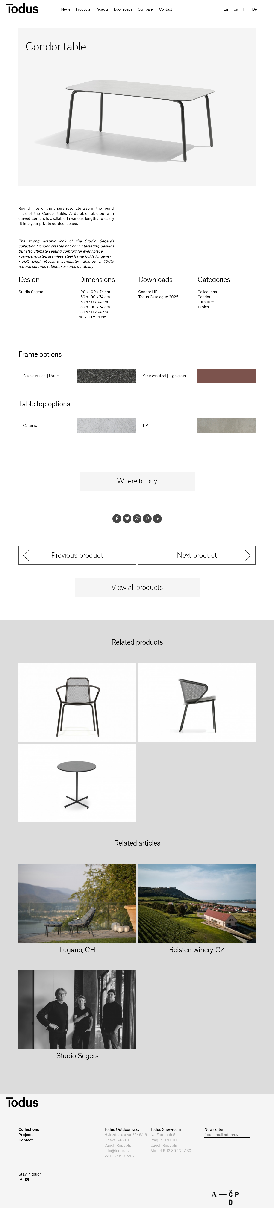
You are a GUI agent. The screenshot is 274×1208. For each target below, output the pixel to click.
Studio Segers (30, 292)
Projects (102, 9)
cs (235, 9)
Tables (203, 307)
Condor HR (148, 292)
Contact (165, 9)
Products (83, 9)
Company (146, 9)
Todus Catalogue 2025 (158, 297)
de (254, 9)
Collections (207, 292)
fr (245, 9)
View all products (137, 587)
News (66, 9)
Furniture (205, 302)
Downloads (123, 9)
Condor (203, 297)
